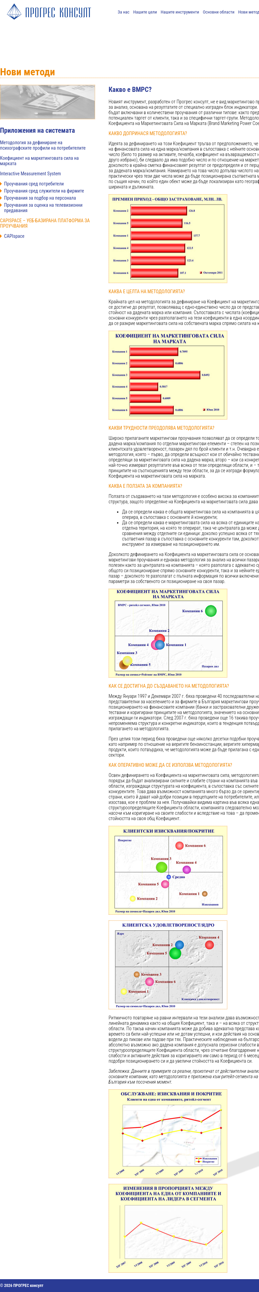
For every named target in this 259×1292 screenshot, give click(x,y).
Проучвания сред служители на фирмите (44, 191)
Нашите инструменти (180, 12)
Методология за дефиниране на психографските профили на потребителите (43, 145)
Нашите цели (145, 12)
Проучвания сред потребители (34, 183)
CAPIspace (14, 236)
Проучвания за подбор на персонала (40, 198)
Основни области (219, 12)
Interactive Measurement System (30, 173)
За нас (124, 12)
